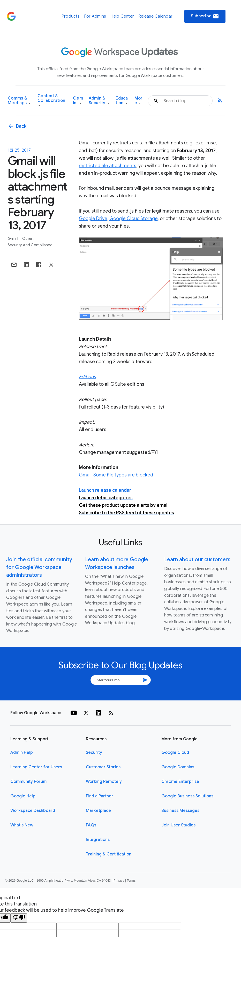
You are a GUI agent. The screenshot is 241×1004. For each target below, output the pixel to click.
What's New (21, 825)
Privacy (119, 880)
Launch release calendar (105, 490)
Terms (131, 880)
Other (27, 238)
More (138, 101)
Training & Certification (108, 854)
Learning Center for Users (36, 767)
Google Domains (177, 767)
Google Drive (93, 218)
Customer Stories (103, 767)
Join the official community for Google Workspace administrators (39, 567)
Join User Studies (178, 825)
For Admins (95, 16)
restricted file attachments (107, 165)
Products (71, 16)
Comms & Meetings (19, 101)
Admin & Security (99, 101)
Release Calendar (155, 16)
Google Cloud (175, 752)
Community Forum (28, 781)
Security (94, 752)
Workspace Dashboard (32, 810)
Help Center (122, 16)
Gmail (13, 238)
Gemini (78, 101)
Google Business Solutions (187, 796)
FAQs (91, 825)
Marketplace (98, 810)
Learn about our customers (197, 559)
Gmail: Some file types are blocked (116, 475)
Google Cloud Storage (133, 218)
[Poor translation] (19, 918)
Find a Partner (99, 796)
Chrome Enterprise (180, 781)
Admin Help (21, 752)
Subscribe (205, 16)
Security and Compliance (30, 245)
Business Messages (180, 810)
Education (122, 101)
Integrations (98, 839)
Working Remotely (104, 781)
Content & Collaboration (51, 101)
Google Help (22, 796)
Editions (87, 377)
